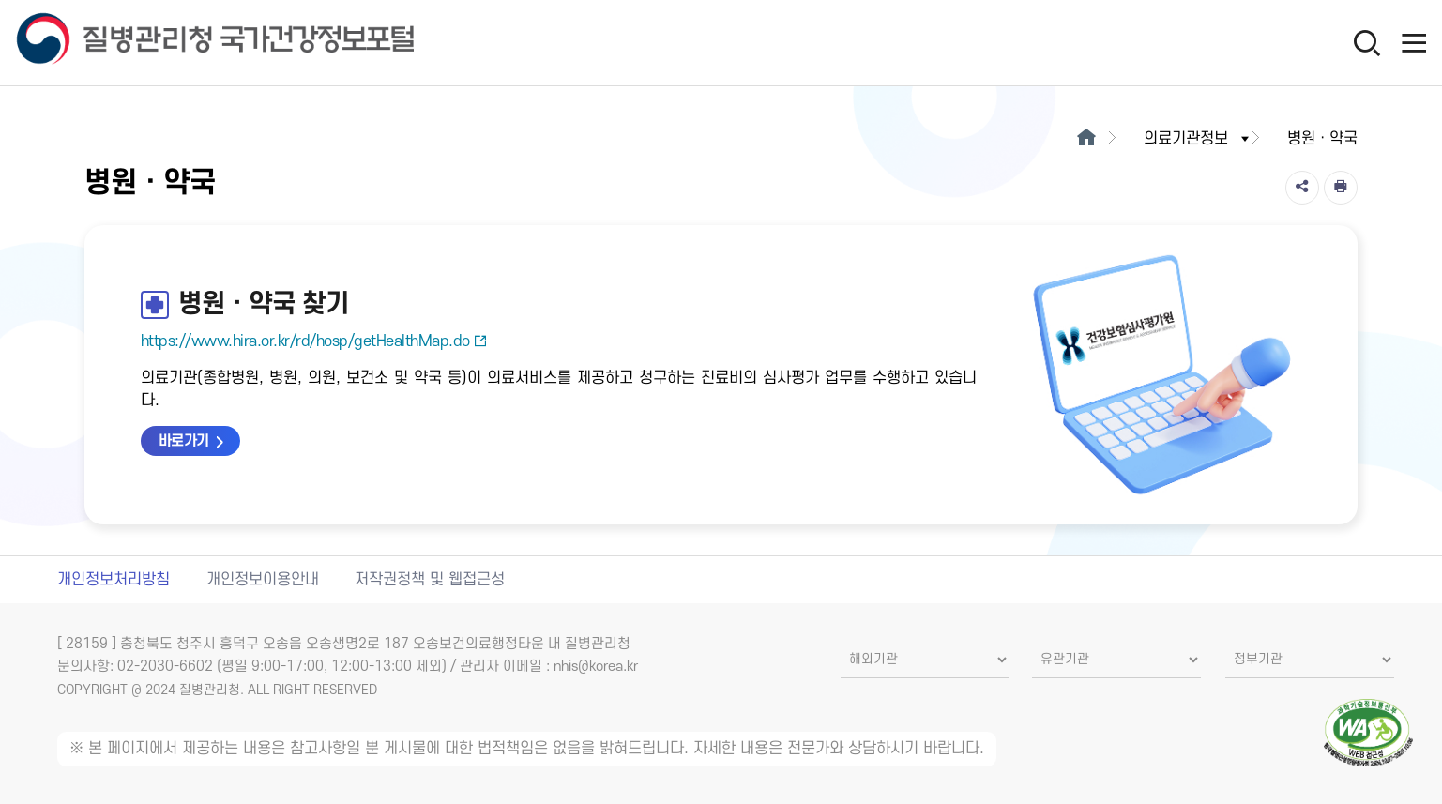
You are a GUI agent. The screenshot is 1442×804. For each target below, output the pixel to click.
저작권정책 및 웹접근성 (430, 579)
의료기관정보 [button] (1198, 138)
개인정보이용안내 (262, 579)
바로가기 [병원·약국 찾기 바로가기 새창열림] (184, 440)
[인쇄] (1341, 188)
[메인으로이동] (1086, 139)
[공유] (1302, 188)
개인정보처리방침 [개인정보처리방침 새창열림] (113, 579)
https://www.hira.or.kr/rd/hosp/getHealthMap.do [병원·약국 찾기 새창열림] (314, 341)
